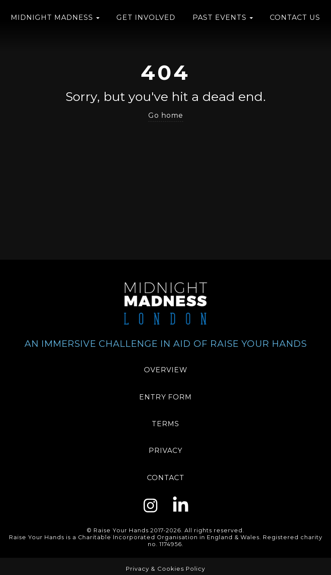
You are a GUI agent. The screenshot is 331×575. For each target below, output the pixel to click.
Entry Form (165, 397)
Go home (165, 115)
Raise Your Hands (121, 530)
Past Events (223, 17)
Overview (165, 370)
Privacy (165, 450)
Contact (165, 478)
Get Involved (145, 17)
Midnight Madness (55, 17)
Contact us (295, 17)
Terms (165, 424)
